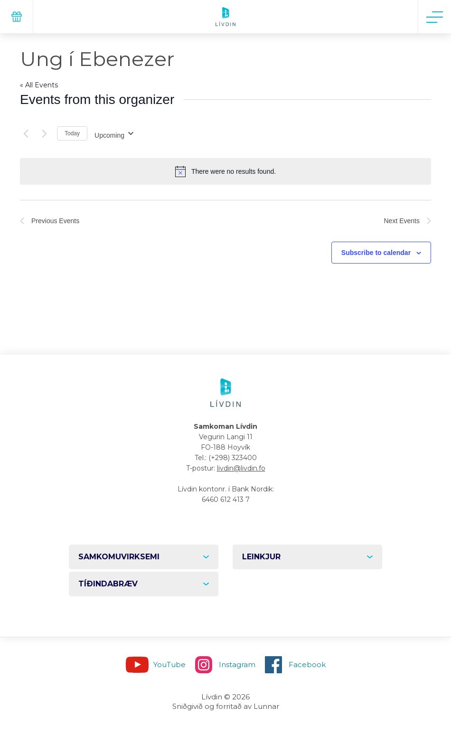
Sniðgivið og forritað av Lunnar (225, 706)
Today (72, 133)
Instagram (237, 664)
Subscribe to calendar (376, 252)
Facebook (307, 664)
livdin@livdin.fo (241, 468)
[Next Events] (44, 133)
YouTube (169, 664)
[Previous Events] (25, 133)
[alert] (225, 171)
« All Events (39, 85)
